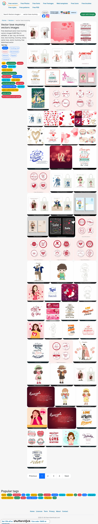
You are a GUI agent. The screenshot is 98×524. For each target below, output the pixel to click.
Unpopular (6, 59)
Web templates (62, 3)
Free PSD (36, 7)
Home (4, 20)
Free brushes (86, 3)
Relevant (5, 55)
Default (5, 48)
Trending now (14, 48)
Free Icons (75, 3)
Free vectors (13, 3)
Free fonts (36, 3)
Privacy (52, 511)
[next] (66, 476)
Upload (45, 13)
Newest (5, 52)
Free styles (12, 7)
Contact (65, 511)
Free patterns (24, 7)
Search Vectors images (12, 14)
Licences (39, 511)
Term (46, 511)
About (58, 511)
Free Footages (48, 3)
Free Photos (25, 3)
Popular (13, 55)
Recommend (14, 52)
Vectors (11, 20)
